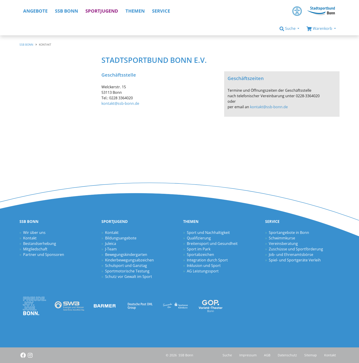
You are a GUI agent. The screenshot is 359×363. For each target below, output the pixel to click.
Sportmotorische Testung (127, 271)
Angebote (35, 11)
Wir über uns (34, 232)
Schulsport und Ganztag (126, 265)
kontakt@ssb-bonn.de (120, 103)
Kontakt (30, 238)
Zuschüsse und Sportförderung (296, 249)
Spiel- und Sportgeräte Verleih (295, 260)
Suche (227, 355)
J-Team (111, 249)
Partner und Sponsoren (43, 254)
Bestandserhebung (39, 243)
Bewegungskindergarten (126, 254)
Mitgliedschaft (35, 249)
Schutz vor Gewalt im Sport (128, 276)
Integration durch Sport (207, 260)
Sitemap (310, 355)
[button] (289, 28)
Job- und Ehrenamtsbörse (291, 254)
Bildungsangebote (120, 238)
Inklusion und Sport (204, 265)
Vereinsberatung (283, 243)
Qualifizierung (199, 238)
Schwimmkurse (282, 238)
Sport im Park (198, 249)
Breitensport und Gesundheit (212, 243)
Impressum (248, 355)
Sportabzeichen (200, 254)
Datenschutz (287, 355)
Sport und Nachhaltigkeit (208, 232)
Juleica (110, 243)
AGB (267, 355)
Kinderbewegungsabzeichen (129, 260)
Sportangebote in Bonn (289, 232)
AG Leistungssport (203, 271)
